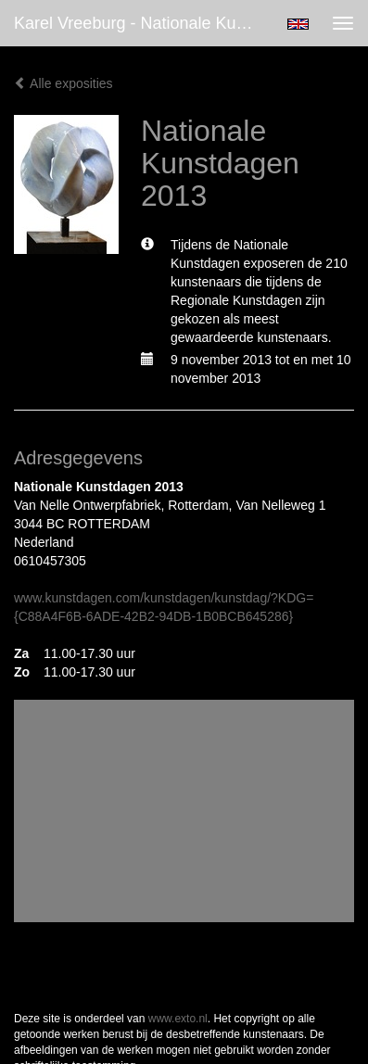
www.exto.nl (178, 1018)
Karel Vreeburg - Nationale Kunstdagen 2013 (140, 23)
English (298, 24)
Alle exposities (63, 83)
